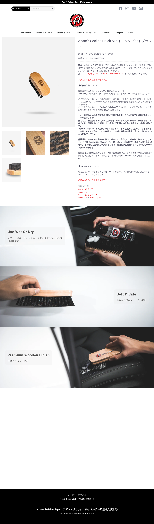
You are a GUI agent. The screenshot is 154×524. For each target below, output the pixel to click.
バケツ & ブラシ (96, 198)
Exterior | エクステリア (44, 33)
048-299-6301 (70, 499)
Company (119, 33)
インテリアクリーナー (91, 74)
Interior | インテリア (65, 33)
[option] (38, 82)
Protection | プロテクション (86, 33)
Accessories (106, 33)
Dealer (130, 33)
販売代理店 (82, 495)
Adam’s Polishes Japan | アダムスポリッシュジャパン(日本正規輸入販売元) (77, 509)
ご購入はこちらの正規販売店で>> (92, 80)
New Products (26, 33)
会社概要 (71, 495)
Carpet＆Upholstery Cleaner (113, 74)
